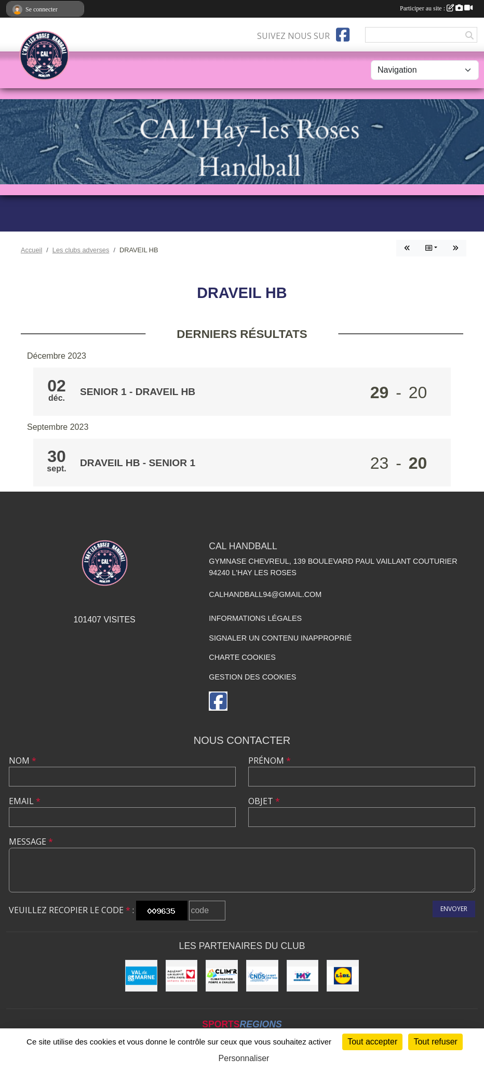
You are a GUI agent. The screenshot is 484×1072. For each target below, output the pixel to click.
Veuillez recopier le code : (71, 910)
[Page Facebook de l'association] (342, 35)
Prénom (269, 760)
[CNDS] (262, 976)
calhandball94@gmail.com (265, 594)
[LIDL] (343, 976)
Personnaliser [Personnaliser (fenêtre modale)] (244, 1058)
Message (31, 841)
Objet (264, 801)
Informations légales (255, 618)
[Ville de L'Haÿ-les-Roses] (303, 976)
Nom (22, 760)
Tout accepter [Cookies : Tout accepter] (372, 1041)
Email (25, 801)
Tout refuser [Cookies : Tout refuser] (435, 1041)
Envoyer (453, 908)
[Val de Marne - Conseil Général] (141, 976)
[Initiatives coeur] (182, 976)
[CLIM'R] (222, 976)
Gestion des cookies (252, 677)
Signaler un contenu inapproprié (280, 638)
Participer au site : (436, 8)
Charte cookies (242, 657)
